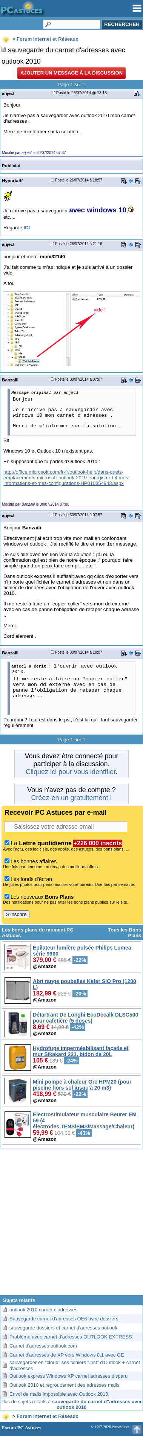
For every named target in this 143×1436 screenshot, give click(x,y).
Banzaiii (10, 379)
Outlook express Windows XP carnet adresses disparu (68, 1376)
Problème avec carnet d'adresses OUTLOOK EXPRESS (70, 1337)
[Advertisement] (71, 1224)
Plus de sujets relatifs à (71, 1404)
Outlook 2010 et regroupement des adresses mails (64, 1385)
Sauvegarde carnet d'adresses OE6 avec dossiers (63, 1319)
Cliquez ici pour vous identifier (70, 772)
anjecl (8, 93)
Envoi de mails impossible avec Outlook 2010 (58, 1394)
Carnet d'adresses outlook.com (43, 1346)
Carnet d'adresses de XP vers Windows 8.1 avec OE (66, 1355)
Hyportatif (12, 180)
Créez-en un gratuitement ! (71, 798)
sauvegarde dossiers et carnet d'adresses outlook (63, 1328)
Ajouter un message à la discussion (71, 73)
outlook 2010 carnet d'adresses (43, 1310)
